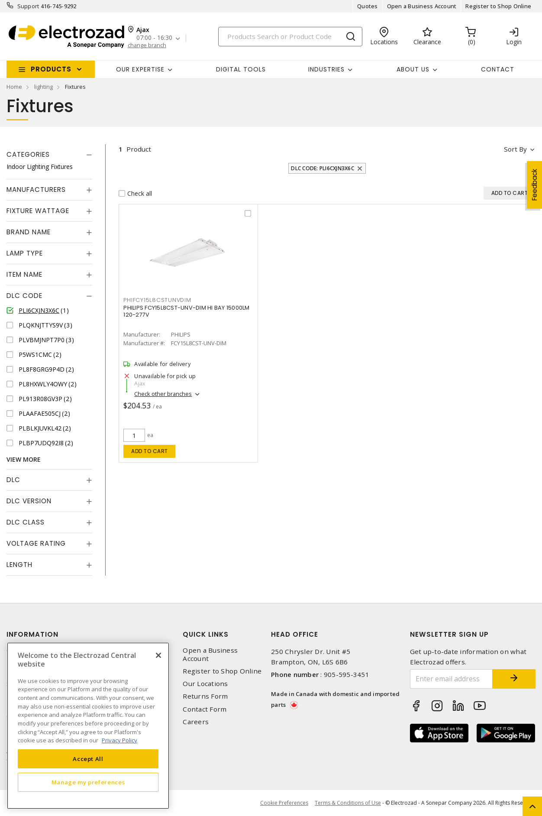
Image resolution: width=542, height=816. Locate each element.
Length (19, 564)
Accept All (88, 759)
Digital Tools (241, 69)
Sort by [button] (515, 149)
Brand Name (28, 231)
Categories (28, 154)
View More (23, 459)
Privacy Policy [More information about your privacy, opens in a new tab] (119, 740)
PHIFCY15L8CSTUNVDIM (157, 300)
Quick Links (206, 634)
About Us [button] (413, 69)
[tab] (49, 154)
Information (32, 634)
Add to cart (149, 451)
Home (14, 87)
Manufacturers (36, 189)
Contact (497, 69)
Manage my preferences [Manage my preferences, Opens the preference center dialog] (88, 782)
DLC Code (24, 295)
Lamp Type (24, 253)
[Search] (290, 36)
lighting (43, 87)
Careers (196, 722)
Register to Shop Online (498, 6)
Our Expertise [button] (140, 69)
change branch (147, 45)
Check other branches (163, 394)
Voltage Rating (36, 543)
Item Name (24, 274)
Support (28, 6)
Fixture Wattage (37, 210)
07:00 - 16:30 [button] (154, 38)
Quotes (367, 6)
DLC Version (29, 500)
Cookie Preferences (284, 803)
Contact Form (204, 709)
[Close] (158, 655)
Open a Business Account (422, 6)
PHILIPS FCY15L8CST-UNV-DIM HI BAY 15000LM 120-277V (186, 311)
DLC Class (25, 522)
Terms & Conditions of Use (348, 802)
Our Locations (205, 684)
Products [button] (51, 69)
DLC (13, 479)
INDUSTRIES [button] (326, 69)
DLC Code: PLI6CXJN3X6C (322, 168)
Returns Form (205, 696)
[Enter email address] (451, 679)
